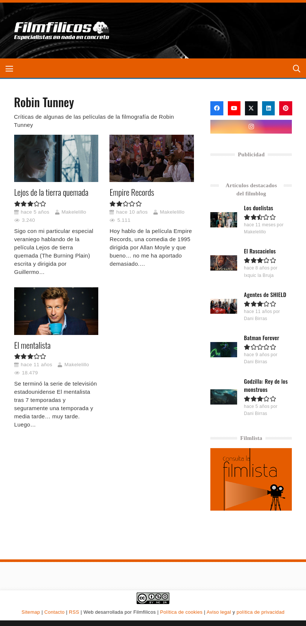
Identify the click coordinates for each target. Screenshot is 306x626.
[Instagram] (251, 127)
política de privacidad (260, 612)
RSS (74, 612)
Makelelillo (73, 211)
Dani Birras (256, 318)
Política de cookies (181, 612)
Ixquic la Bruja (259, 275)
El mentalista (32, 344)
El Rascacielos (260, 251)
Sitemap (31, 612)
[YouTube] (234, 108)
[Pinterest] (285, 108)
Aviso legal (219, 612)
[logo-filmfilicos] (63, 30)
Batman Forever (262, 337)
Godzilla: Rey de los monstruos (266, 385)
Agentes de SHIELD (265, 294)
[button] (9, 69)
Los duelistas (259, 208)
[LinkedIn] (268, 108)
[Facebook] (216, 108)
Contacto (54, 612)
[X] (251, 108)
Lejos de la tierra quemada (51, 192)
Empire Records (131, 192)
